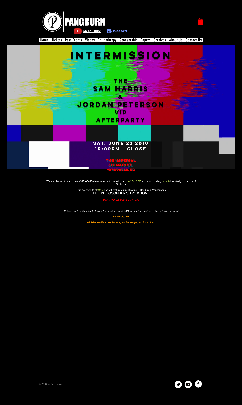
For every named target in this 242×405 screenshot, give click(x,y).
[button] (200, 21)
